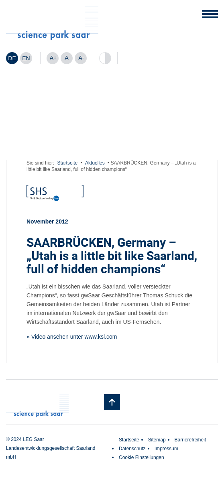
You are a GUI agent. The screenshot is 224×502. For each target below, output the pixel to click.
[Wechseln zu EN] (26, 58)
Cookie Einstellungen (141, 457)
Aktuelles (95, 163)
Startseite (67, 163)
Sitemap (157, 440)
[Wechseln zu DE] (12, 58)
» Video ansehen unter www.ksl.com (71, 336)
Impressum (166, 448)
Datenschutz (132, 448)
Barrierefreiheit (190, 440)
